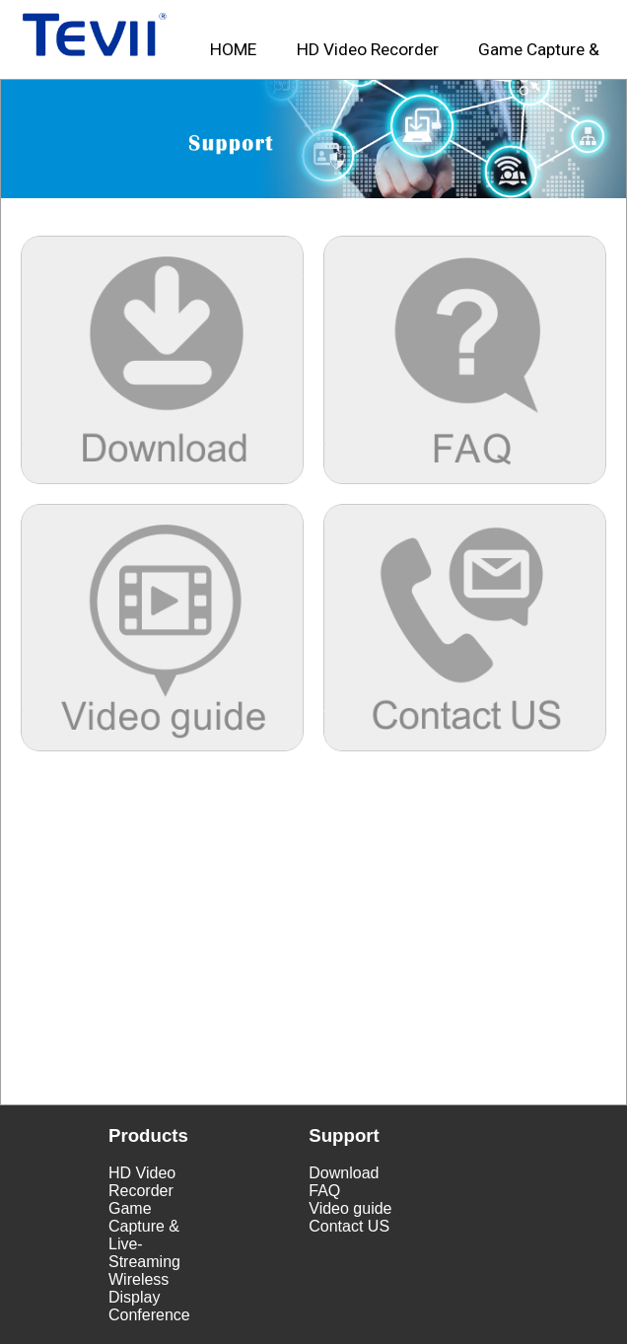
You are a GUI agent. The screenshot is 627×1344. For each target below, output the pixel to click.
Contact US (349, 1226)
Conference (149, 1315)
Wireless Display (138, 1288)
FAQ (324, 1190)
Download (344, 1173)
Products (148, 1135)
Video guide (350, 1208)
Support (344, 1135)
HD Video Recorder (141, 1182)
